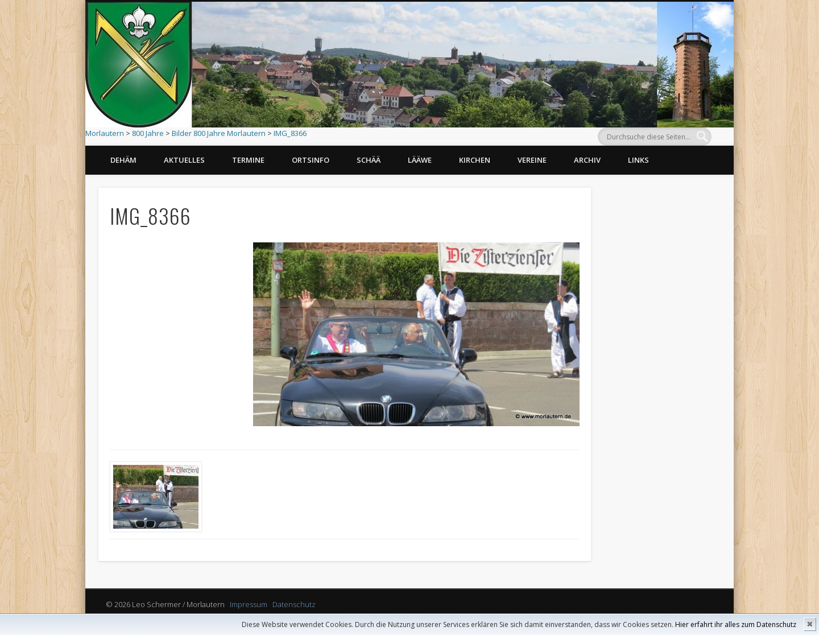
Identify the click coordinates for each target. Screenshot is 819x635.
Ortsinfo (310, 160)
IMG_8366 (290, 133)
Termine (248, 160)
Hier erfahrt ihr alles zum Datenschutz (735, 624)
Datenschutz (294, 604)
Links (638, 160)
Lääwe (420, 160)
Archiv (587, 160)
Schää (368, 160)
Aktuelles (184, 160)
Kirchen (474, 160)
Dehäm (123, 160)
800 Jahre (148, 133)
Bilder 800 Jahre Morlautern (219, 133)
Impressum (248, 604)
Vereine (532, 160)
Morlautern (104, 133)
